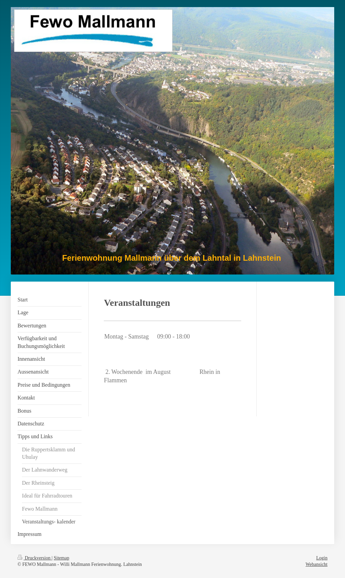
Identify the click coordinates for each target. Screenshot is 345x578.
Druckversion (35, 557)
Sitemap (61, 557)
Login (321, 557)
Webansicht (316, 564)
